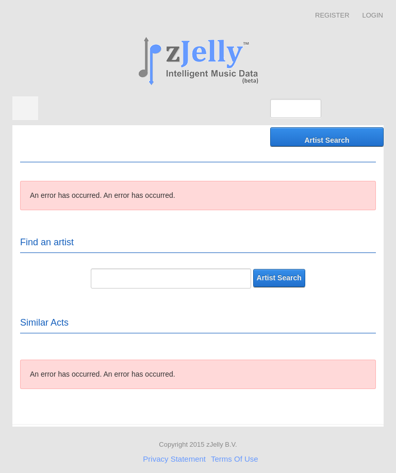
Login (372, 15)
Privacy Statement (174, 458)
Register (332, 15)
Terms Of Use (234, 458)
